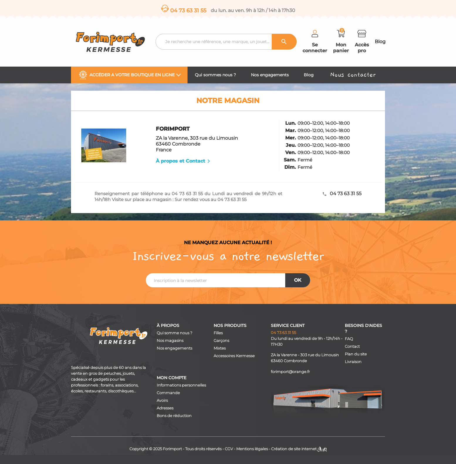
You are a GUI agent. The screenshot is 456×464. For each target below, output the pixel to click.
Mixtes (220, 348)
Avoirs (162, 400)
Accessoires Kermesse (234, 356)
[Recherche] (226, 42)
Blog (380, 41)
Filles (218, 333)
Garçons (221, 340)
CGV (229, 449)
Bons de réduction (174, 416)
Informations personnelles (181, 385)
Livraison (353, 362)
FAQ (349, 339)
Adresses (165, 408)
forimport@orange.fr (290, 371)
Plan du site (356, 354)
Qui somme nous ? (174, 333)
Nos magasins (170, 340)
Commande (168, 393)
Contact (352, 346)
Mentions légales (252, 449)
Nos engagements (174, 348)
